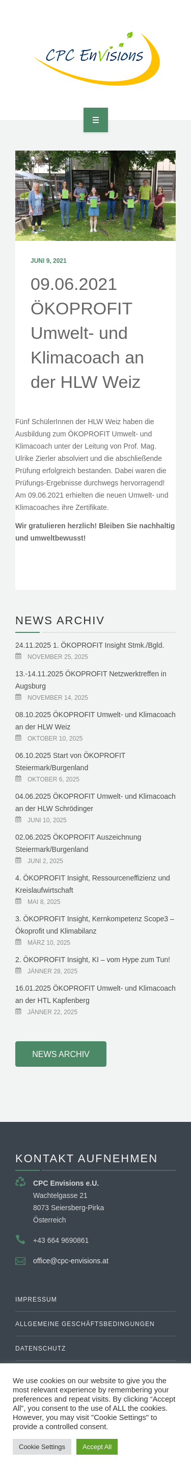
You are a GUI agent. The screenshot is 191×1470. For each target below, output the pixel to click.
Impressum (36, 1299)
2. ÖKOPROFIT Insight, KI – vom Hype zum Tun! (92, 959)
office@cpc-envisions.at (70, 1261)
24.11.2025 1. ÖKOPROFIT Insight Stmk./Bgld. (89, 645)
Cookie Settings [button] (42, 1447)
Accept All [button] (97, 1447)
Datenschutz (40, 1348)
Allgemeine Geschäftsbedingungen (85, 1324)
